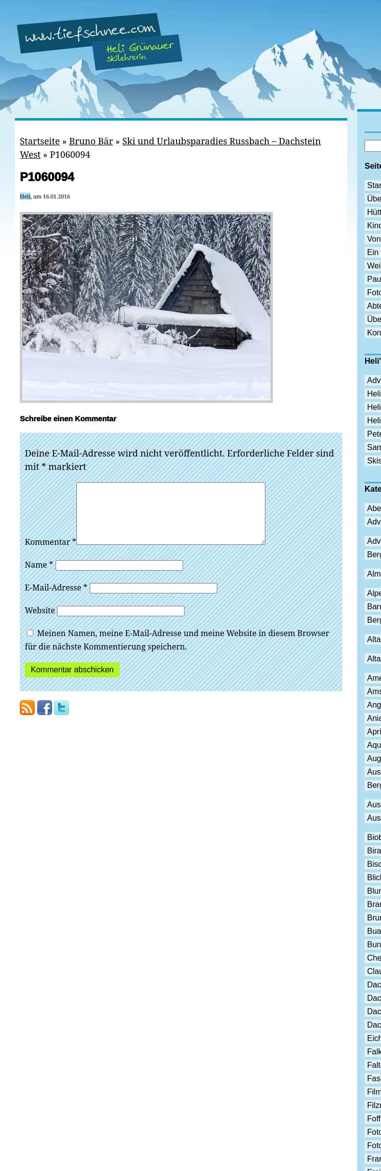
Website (40, 622)
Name (39, 576)
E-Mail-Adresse (56, 599)
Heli (25, 196)
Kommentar (50, 553)
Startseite (40, 141)
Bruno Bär (91, 141)
